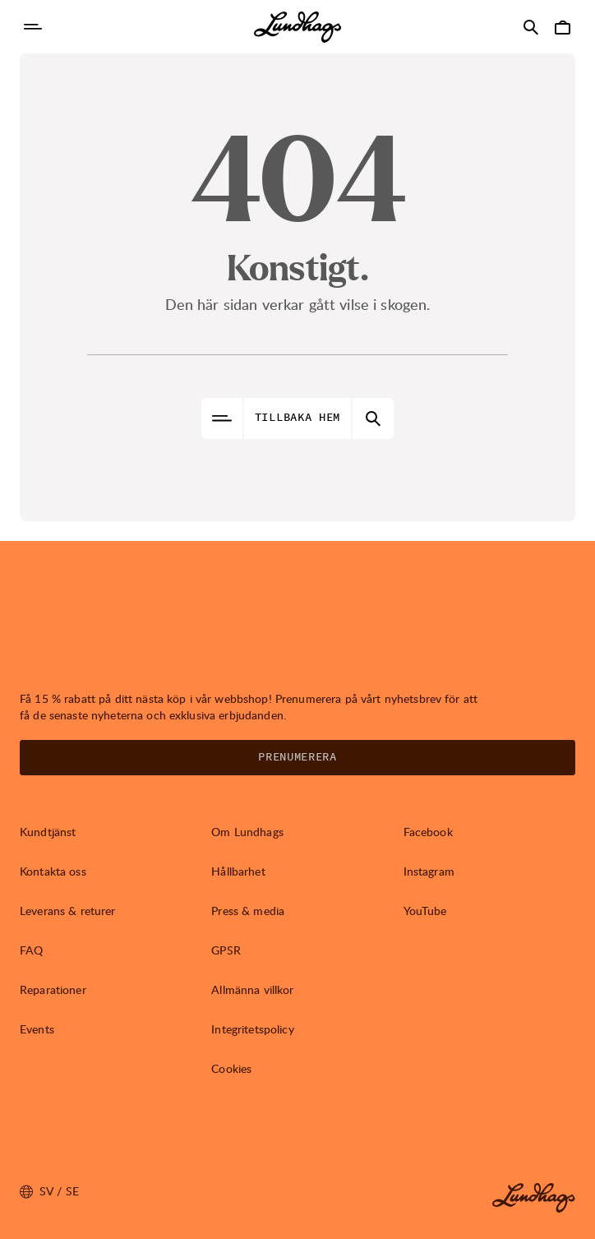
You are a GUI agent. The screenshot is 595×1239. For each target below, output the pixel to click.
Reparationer (53, 989)
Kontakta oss (53, 871)
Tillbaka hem (297, 417)
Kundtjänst (48, 831)
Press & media (247, 910)
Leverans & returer (68, 910)
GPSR (226, 950)
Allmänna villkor (252, 989)
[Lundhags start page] (297, 27)
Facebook (428, 831)
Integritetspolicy (252, 1029)
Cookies (231, 1068)
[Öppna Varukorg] (562, 27)
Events (37, 1029)
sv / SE (49, 1191)
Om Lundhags (247, 831)
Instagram (429, 871)
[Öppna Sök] (531, 27)
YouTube (425, 910)
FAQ (31, 950)
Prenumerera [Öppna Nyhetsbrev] (297, 757)
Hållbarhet (238, 871)
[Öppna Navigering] (33, 27)
